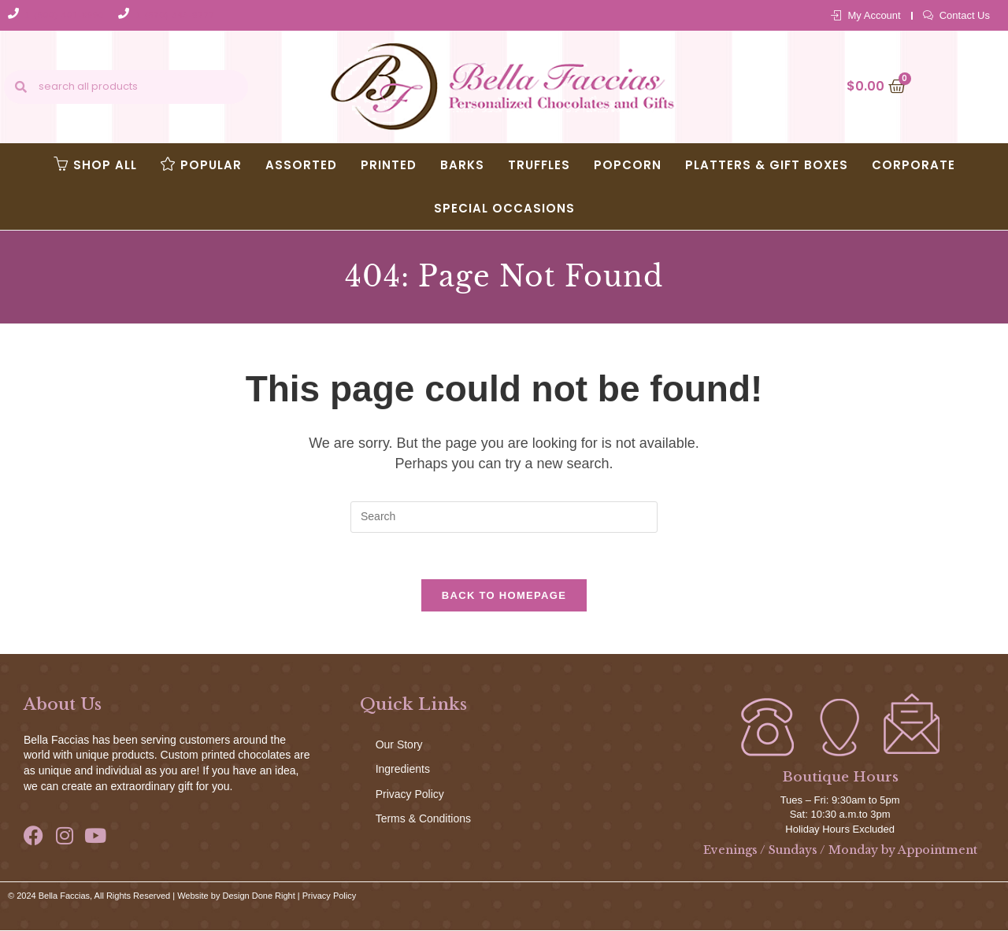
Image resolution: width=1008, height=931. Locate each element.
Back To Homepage (504, 597)
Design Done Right (258, 897)
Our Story (399, 745)
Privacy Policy (410, 795)
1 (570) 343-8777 (174, 15)
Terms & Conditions (423, 819)
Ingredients (403, 770)
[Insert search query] (504, 517)
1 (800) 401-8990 (64, 15)
